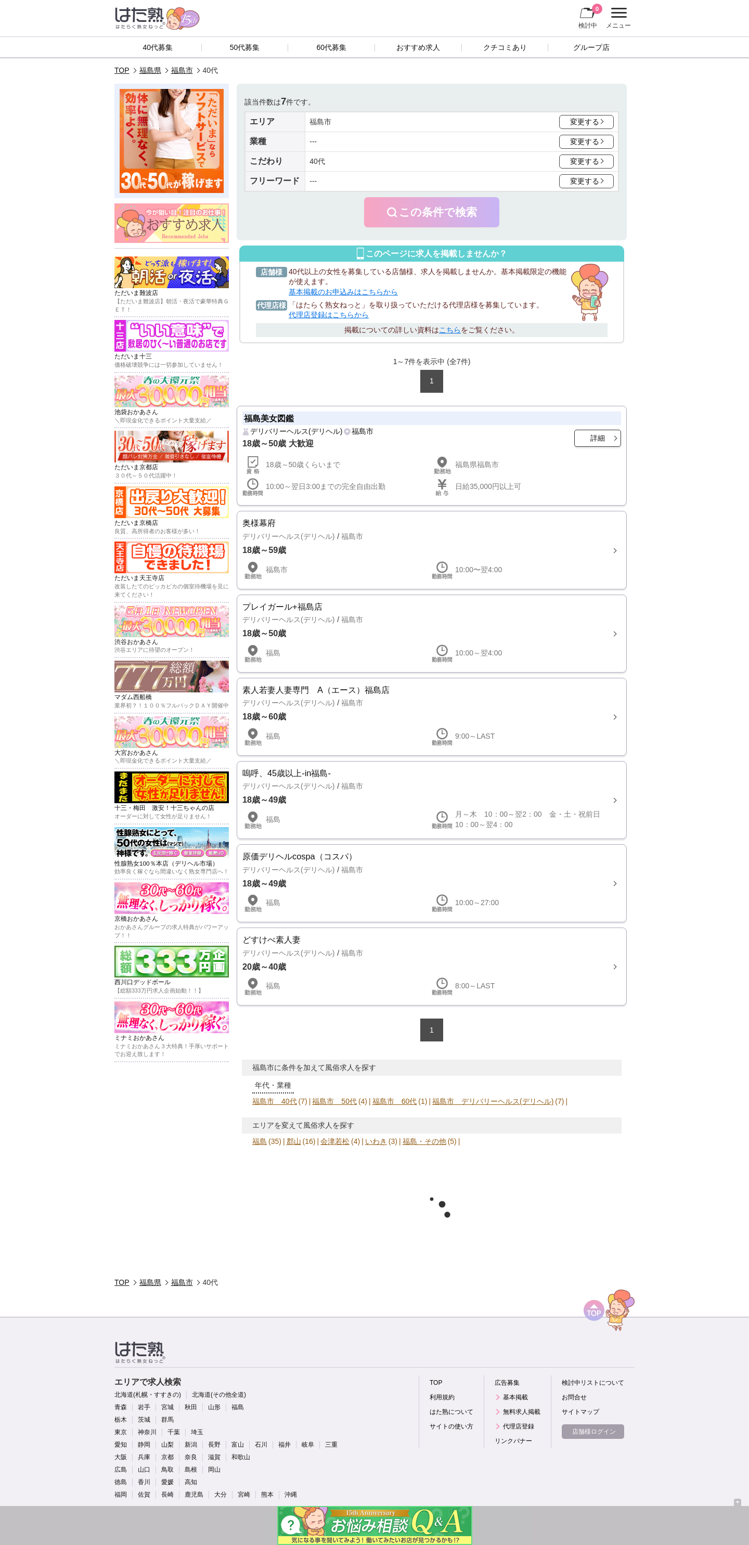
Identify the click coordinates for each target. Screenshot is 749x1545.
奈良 (191, 1457)
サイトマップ (580, 1411)
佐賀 (144, 1494)
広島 (120, 1469)
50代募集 (245, 47)
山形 (214, 1407)
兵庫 (144, 1457)
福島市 (182, 70)
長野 (214, 1444)
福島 (259, 1141)
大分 (220, 1494)
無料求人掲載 (521, 1411)
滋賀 (214, 1457)
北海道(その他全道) (219, 1394)
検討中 (590, 16)
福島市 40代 (274, 1101)
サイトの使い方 (451, 1426)
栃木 (120, 1419)
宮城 (167, 1407)
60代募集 (331, 47)
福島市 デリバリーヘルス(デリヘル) (492, 1101)
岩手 (144, 1407)
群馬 (167, 1419)
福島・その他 (424, 1141)
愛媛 (167, 1482)
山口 (144, 1469)
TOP (122, 70)
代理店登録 (518, 1426)
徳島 (120, 1482)
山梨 (167, 1444)
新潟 (191, 1444)
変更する (584, 122)
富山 (237, 1444)
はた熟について (451, 1411)
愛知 (120, 1444)
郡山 (294, 1141)
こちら (450, 330)
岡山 (214, 1469)
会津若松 (335, 1141)
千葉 (173, 1432)
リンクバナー (513, 1441)
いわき (376, 1141)
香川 (144, 1482)
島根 (191, 1469)
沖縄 (291, 1494)
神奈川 (147, 1432)
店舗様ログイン (594, 1431)
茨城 (144, 1419)
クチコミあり (505, 47)
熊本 (267, 1494)
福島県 (150, 70)
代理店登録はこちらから (329, 315)
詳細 (597, 438)
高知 (191, 1482)
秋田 (191, 1407)
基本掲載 (515, 1397)
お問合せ (574, 1397)
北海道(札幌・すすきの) (147, 1394)
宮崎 (244, 1494)
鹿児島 (194, 1494)
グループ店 (591, 47)
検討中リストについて (593, 1382)
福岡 (120, 1494)
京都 (167, 1457)
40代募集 (158, 47)
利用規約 (442, 1397)
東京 (120, 1432)
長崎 (167, 1494)
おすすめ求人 (418, 47)
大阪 (120, 1457)
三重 (331, 1444)
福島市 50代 (334, 1101)
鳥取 (167, 1469)
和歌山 (240, 1457)
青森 (120, 1407)
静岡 (144, 1444)
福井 (284, 1444)
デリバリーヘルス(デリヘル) (296, 431)
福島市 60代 (394, 1101)
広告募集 (507, 1382)
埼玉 (197, 1432)
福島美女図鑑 (269, 418)
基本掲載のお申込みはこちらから (343, 292)
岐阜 (308, 1444)
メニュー (617, 18)
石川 (261, 1444)
